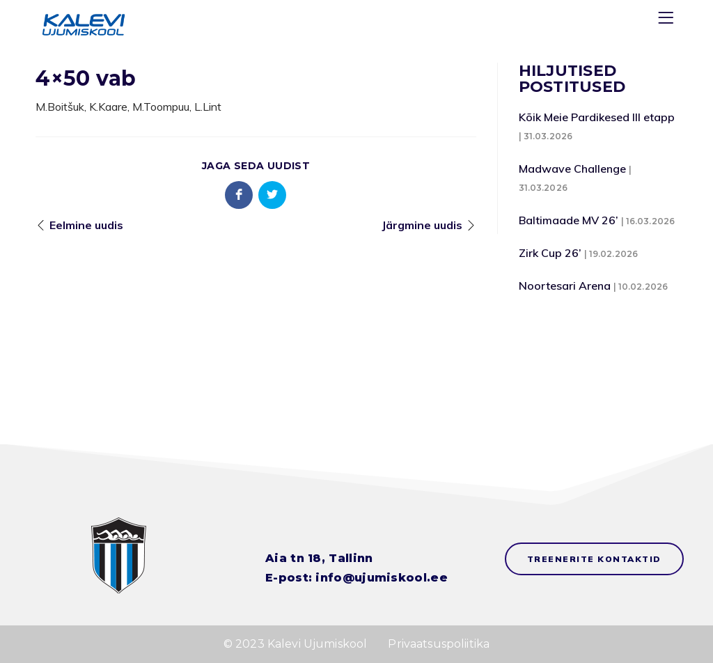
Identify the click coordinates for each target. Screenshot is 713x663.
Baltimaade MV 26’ (568, 220)
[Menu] (667, 20)
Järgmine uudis (422, 225)
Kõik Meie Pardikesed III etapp (597, 117)
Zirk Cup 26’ (550, 253)
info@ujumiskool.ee (381, 577)
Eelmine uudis (86, 225)
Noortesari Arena (565, 285)
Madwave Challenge (572, 169)
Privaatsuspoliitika (438, 643)
